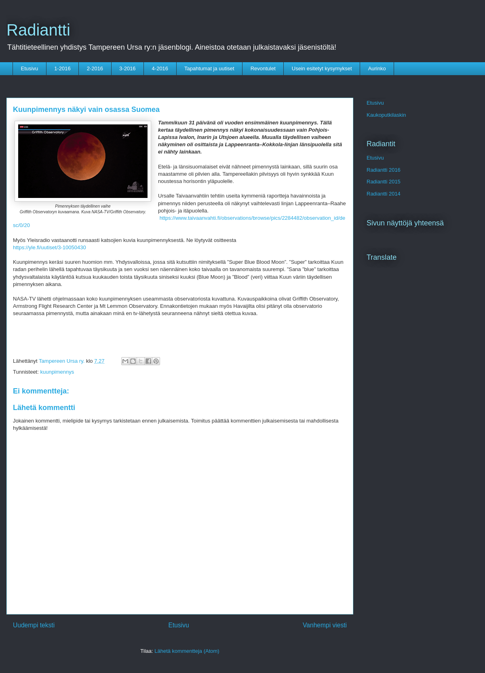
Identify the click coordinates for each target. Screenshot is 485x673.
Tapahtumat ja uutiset (209, 68)
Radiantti (38, 30)
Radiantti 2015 (384, 182)
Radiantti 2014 (384, 194)
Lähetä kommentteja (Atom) (186, 651)
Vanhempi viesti (325, 625)
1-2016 (62, 68)
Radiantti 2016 (384, 170)
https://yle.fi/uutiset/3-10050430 (49, 247)
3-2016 (127, 68)
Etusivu (29, 68)
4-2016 (160, 68)
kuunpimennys (57, 372)
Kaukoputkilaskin (386, 115)
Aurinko (377, 68)
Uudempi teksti (34, 625)
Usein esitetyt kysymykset (322, 68)
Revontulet (263, 68)
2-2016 (95, 68)
